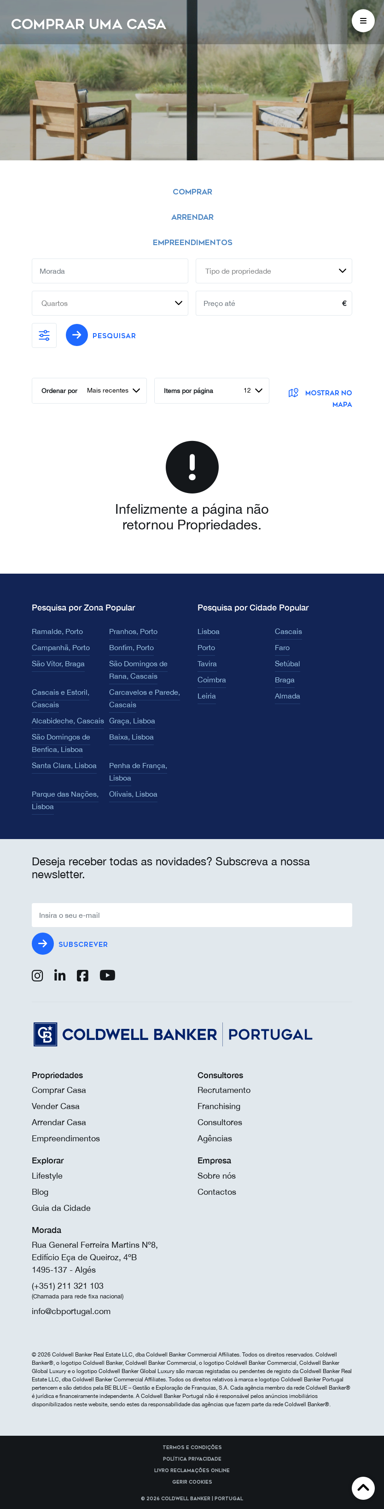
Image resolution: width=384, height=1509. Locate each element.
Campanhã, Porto (61, 647)
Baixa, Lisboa (131, 737)
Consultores (220, 1122)
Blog (40, 1192)
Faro (282, 647)
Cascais (288, 631)
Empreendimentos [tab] (193, 242)
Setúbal (287, 663)
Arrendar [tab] (192, 217)
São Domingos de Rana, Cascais (138, 669)
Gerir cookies (192, 1482)
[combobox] (274, 270)
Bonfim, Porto (131, 647)
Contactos (217, 1192)
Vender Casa (56, 1106)
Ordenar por (59, 390)
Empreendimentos (66, 1138)
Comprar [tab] (192, 192)
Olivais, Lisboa (133, 794)
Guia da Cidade (61, 1208)
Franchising (219, 1106)
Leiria (207, 696)
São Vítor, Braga (58, 663)
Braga (285, 679)
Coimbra (212, 679)
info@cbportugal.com (71, 1311)
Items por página (188, 390)
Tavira (207, 663)
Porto (206, 647)
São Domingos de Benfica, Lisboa (61, 743)
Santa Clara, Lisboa (64, 765)
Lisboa (209, 631)
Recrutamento (224, 1090)
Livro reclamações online (192, 1471)
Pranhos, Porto (133, 631)
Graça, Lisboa (132, 720)
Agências (215, 1138)
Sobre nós (217, 1175)
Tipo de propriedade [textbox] (238, 271)
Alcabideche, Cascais (68, 720)
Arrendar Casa (59, 1122)
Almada (287, 696)
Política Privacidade (192, 1459)
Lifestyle (47, 1175)
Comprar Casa (59, 1090)
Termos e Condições (192, 1447)
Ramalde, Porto (57, 631)
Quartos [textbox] (54, 303)
